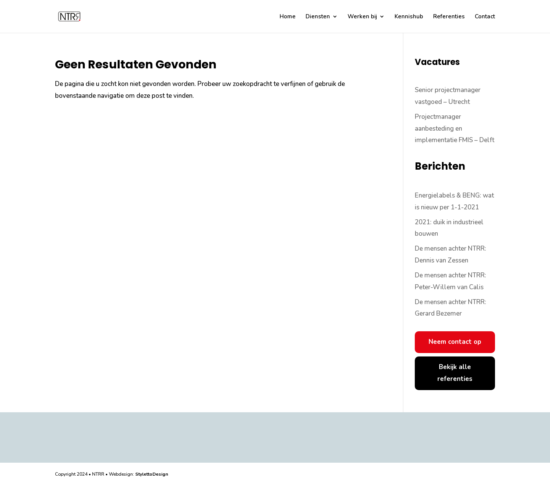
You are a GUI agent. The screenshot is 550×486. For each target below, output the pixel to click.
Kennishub (409, 17)
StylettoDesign (151, 474)
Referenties (449, 17)
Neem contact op (455, 341)
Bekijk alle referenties (454, 373)
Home (288, 17)
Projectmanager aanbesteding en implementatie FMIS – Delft (454, 128)
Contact (485, 17)
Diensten (318, 17)
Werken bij (362, 17)
